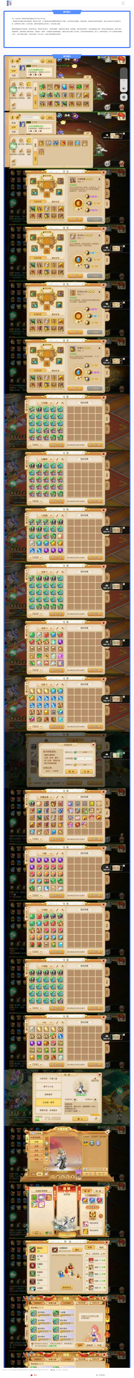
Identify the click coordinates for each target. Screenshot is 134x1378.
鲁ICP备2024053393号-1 (42, 1370)
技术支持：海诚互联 (62, 1370)
